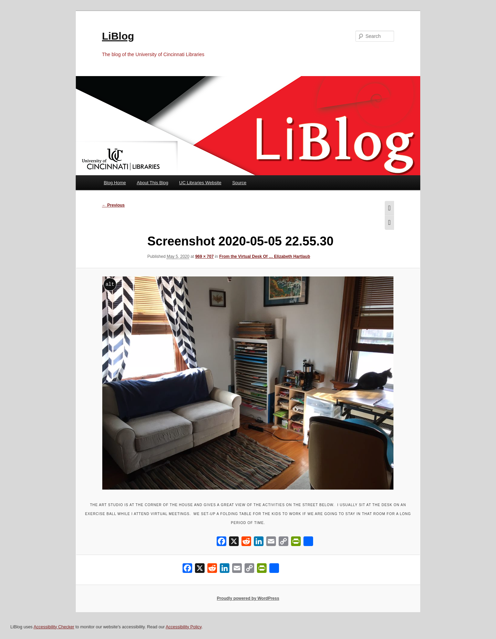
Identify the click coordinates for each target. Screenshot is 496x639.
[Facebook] (221, 542)
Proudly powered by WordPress (248, 598)
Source (239, 182)
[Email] (271, 542)
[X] (234, 542)
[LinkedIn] (258, 542)
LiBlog (118, 36)
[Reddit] (246, 542)
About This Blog (152, 182)
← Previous (113, 205)
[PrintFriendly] (296, 542)
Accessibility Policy (184, 627)
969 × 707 (204, 256)
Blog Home (115, 182)
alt (109, 284)
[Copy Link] (283, 542)
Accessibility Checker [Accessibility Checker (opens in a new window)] (53, 627)
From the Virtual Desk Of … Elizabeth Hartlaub (264, 256)
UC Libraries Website (200, 182)
